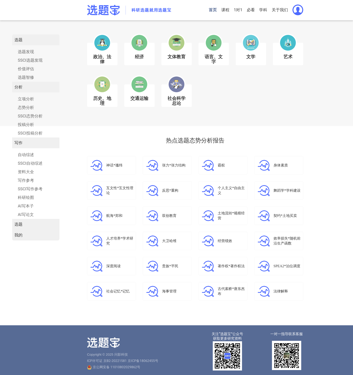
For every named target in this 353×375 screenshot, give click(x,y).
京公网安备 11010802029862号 (116, 367)
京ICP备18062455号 (143, 361)
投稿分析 (26, 124)
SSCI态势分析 (30, 116)
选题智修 (26, 77)
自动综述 (26, 154)
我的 (18, 235)
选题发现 (26, 51)
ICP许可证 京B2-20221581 (107, 361)
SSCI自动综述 (30, 163)
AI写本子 (26, 206)
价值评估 (26, 68)
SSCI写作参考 (30, 188)
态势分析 (26, 107)
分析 (18, 87)
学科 (263, 9)
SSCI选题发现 (30, 60)
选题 (18, 39)
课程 (225, 9)
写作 (18, 142)
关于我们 (280, 9)
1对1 (237, 9)
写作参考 (26, 180)
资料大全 (26, 171)
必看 (251, 9)
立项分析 (26, 99)
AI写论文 (26, 214)
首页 (212, 9)
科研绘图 (26, 197)
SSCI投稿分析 (30, 133)
